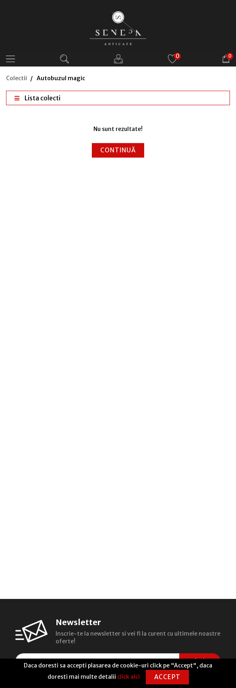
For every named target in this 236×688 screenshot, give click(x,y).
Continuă (118, 150)
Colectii (16, 78)
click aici (128, 676)
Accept (167, 677)
